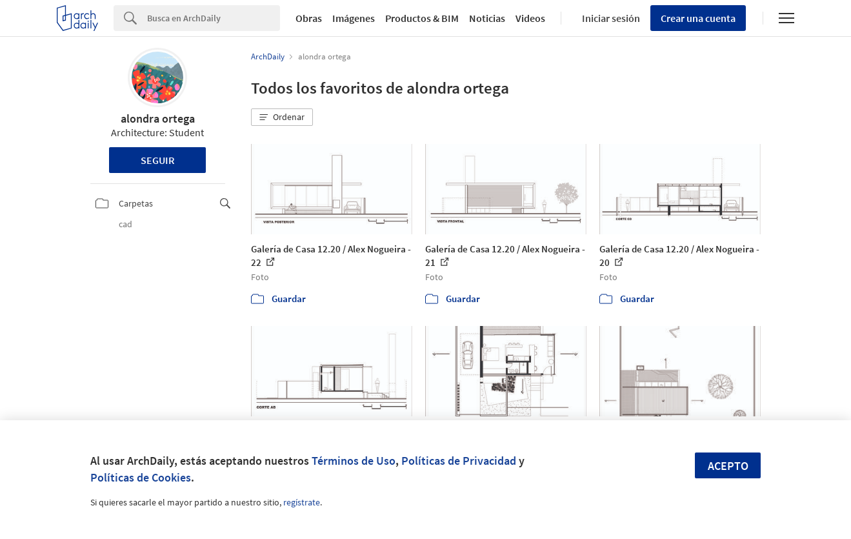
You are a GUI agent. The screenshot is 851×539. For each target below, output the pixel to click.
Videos (530, 18)
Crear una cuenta (698, 18)
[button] (282, 117)
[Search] (213, 18)
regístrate (301, 502)
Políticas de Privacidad (458, 460)
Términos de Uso (353, 460)
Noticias (487, 18)
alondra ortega (158, 118)
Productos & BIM (422, 18)
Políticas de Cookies (140, 477)
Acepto (728, 465)
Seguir (158, 160)
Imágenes (353, 18)
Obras (308, 18)
